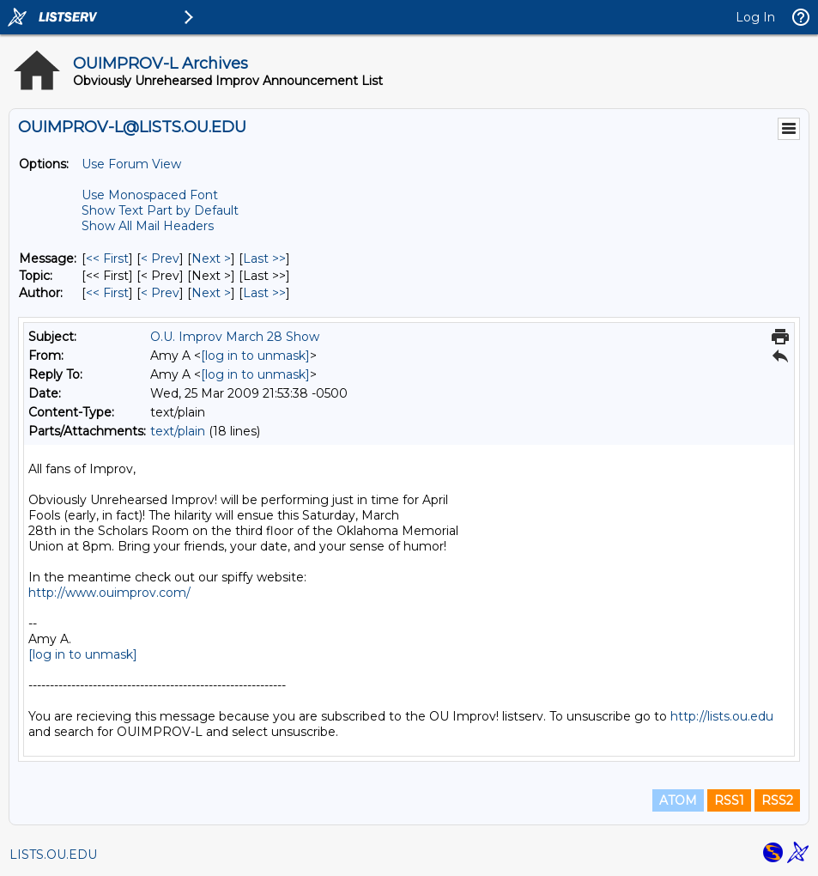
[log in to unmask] (255, 355)
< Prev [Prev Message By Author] (160, 293)
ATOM (678, 800)
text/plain (177, 431)
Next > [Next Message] (211, 258)
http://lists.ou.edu (721, 716)
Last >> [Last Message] (264, 258)
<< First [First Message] (107, 258)
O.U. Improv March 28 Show (234, 336)
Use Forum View (131, 164)
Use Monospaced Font (150, 195)
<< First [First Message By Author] (107, 293)
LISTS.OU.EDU (53, 854)
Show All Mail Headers (148, 226)
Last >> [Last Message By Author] (264, 293)
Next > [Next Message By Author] (211, 293)
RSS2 (777, 800)
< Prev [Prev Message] (160, 258)
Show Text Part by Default (160, 210)
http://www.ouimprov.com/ (109, 592)
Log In (755, 17)
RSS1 (729, 800)
